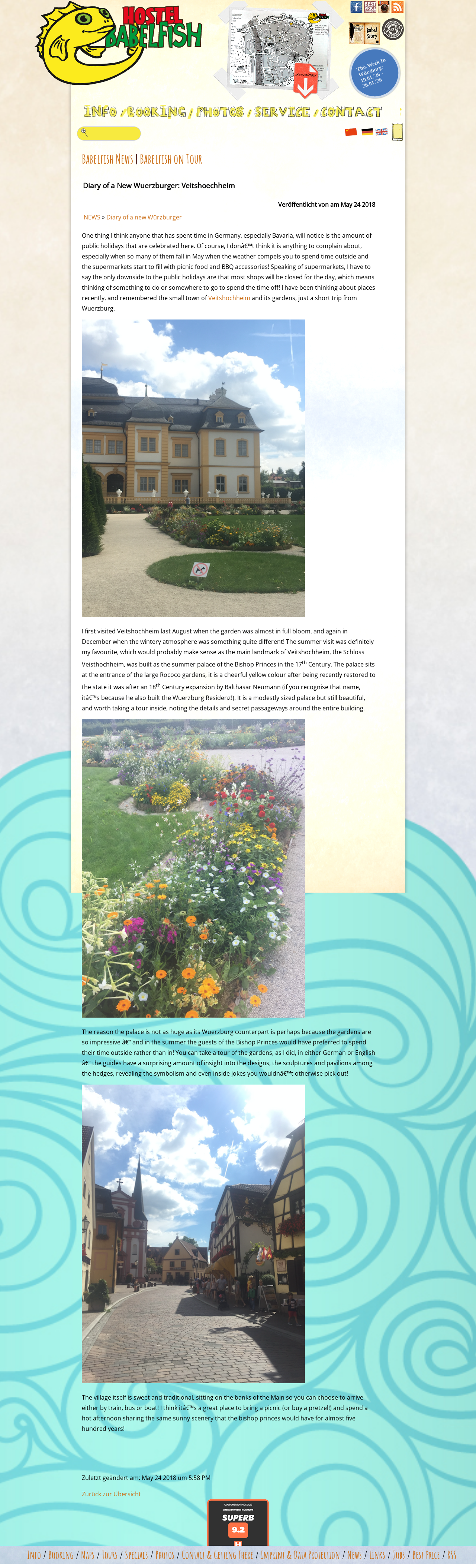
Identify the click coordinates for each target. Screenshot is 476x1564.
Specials (136, 1554)
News (354, 1554)
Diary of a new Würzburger (144, 217)
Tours (110, 1554)
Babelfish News (107, 159)
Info (34, 1554)
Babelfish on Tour (171, 159)
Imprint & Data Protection (300, 1554)
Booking (61, 1554)
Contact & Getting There (217, 1554)
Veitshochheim (229, 298)
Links (377, 1554)
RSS (452, 1554)
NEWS (92, 217)
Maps (87, 1554)
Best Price (426, 1554)
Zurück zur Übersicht (111, 1494)
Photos (164, 1554)
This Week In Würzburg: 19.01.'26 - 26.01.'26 (371, 73)
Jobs (399, 1554)
